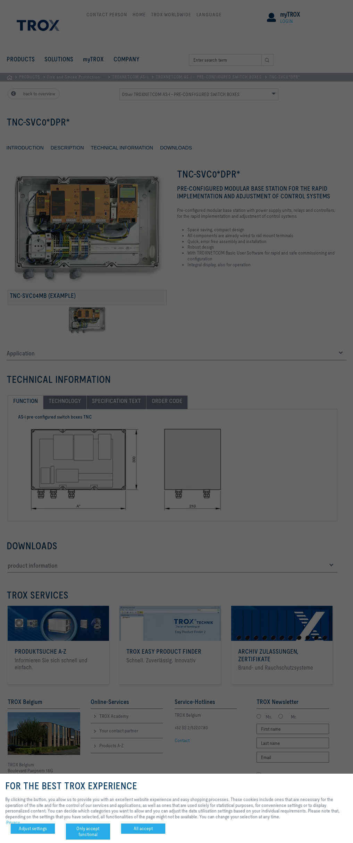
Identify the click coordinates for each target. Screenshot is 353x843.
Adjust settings (33, 828)
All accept (143, 828)
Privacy (13, 822)
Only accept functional (87, 831)
